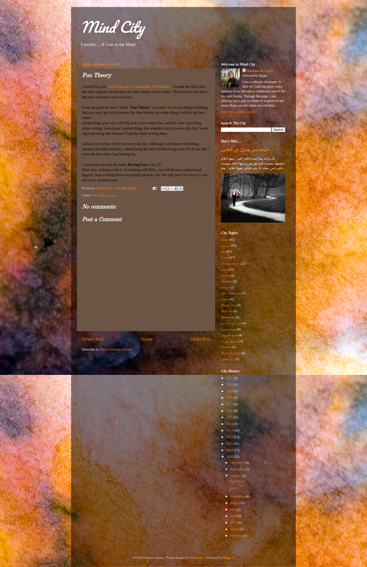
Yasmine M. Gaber (260, 71)
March (235, 529)
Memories (228, 317)
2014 (230, 424)
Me (95, 195)
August (235, 503)
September (238, 496)
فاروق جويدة (229, 341)
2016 (230, 411)
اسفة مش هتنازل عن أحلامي (244, 150)
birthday (226, 281)
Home (147, 339)
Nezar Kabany (230, 353)
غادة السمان (229, 335)
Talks (102, 195)
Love (232, 488)
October (236, 475)
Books (225, 275)
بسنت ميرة (228, 329)
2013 (230, 430)
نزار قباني (228, 359)
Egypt (225, 299)
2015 (230, 417)
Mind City (112, 27)
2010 (230, 450)
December (237, 462)
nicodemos (197, 558)
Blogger (228, 558)
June (233, 516)
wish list (226, 311)
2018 (230, 397)
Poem (225, 257)
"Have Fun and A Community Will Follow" (139, 87)
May (233, 522)
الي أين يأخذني (231, 323)
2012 (230, 437)
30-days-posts (230, 263)
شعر (224, 269)
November (237, 469)
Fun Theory (237, 481)
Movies (226, 347)
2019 (230, 391)
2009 (230, 457)
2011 (230, 443)
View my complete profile (238, 112)
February (236, 535)
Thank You (228, 305)
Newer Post (93, 339)
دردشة (112, 195)
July (233, 509)
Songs (225, 287)
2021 (230, 378)
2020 (230, 384)
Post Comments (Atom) (116, 349)
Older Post (200, 339)
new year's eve (231, 293)
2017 (230, 404)
